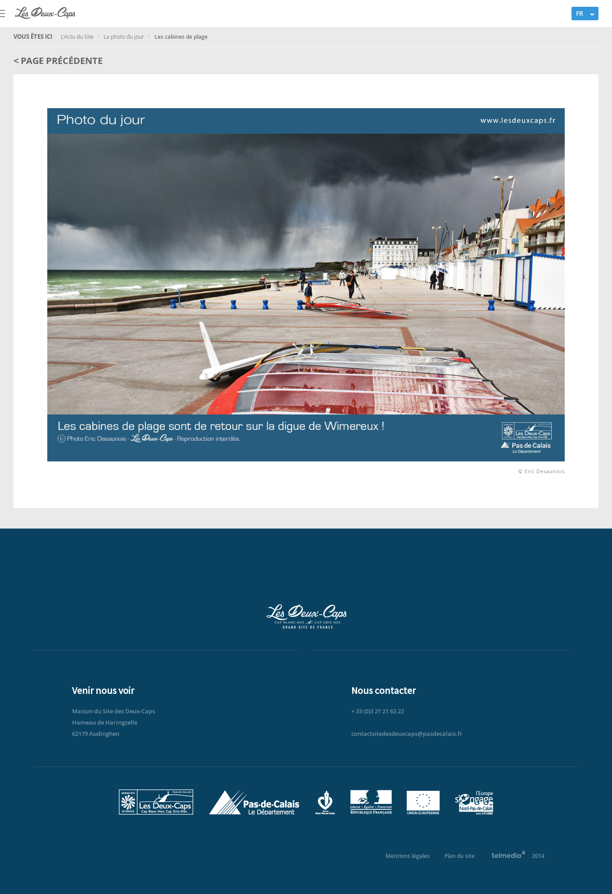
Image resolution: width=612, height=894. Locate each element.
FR (579, 13)
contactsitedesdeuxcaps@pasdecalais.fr (406, 734)
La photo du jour (124, 36)
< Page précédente (58, 61)
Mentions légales (407, 856)
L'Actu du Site (78, 36)
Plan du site (459, 856)
